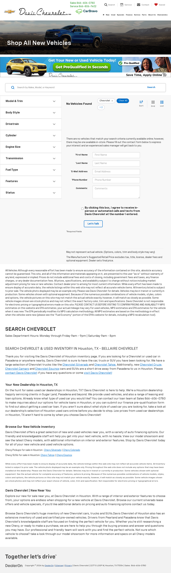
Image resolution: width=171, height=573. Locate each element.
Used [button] (113, 15)
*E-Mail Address (79, 167)
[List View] (162, 101)
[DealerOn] (14, 561)
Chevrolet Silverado (76, 360)
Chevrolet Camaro (17, 364)
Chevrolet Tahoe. (105, 360)
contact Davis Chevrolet (21, 368)
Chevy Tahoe (47, 450)
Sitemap (59, 561)
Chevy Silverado (52, 445)
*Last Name (81, 159)
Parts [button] (144, 15)
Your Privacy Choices (85, 571)
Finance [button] (129, 15)
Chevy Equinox (64, 450)
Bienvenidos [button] (163, 15)
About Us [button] (152, 15)
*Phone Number (79, 175)
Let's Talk (93, 219)
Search (151, 87)
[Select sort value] (142, 101)
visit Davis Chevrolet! (98, 368)
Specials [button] (120, 15)
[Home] (103, 15)
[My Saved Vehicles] (160, 4)
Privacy (68, 561)
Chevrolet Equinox (47, 364)
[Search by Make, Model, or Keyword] (80, 88)
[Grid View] (152, 101)
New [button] (107, 15)
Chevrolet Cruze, (151, 360)
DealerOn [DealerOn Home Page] (49, 561)
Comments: (81, 184)
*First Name (81, 150)
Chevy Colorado (71, 445)
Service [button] (137, 15)
